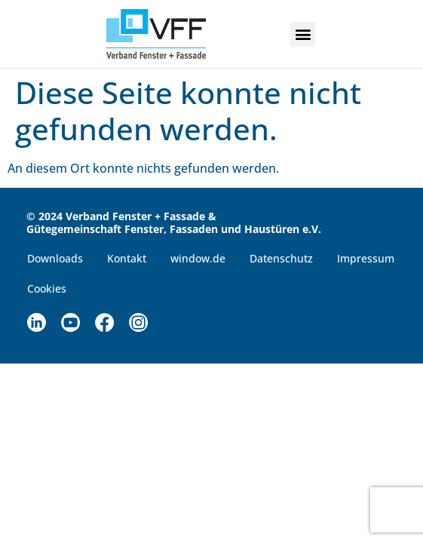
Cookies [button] (46, 288)
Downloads (55, 258)
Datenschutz (281, 258)
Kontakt (126, 258)
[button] (302, 34)
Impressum (365, 258)
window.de (197, 258)
